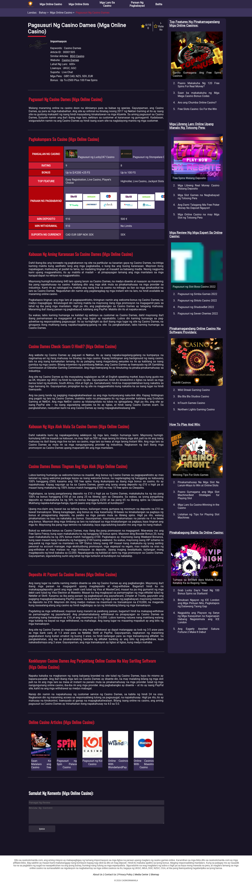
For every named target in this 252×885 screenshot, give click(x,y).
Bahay (42, 12)
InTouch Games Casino (191, 403)
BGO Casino (77, 56)
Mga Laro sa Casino (107, 4)
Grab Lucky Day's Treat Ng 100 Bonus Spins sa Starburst (198, 592)
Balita (158, 4)
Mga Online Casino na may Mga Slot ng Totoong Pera (198, 216)
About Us (97, 874)
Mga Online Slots (79, 4)
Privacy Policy (125, 874)
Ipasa (42, 828)
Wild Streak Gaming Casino (194, 390)
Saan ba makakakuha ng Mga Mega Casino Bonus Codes (198, 94)
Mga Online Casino (51, 4)
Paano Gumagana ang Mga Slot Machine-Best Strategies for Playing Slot (198, 495)
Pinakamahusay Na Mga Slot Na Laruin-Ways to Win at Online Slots (198, 484)
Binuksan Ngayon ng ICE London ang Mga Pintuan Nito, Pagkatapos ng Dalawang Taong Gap (198, 603)
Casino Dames (70, 60)
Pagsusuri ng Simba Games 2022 (197, 294)
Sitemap (155, 874)
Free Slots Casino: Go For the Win (197, 109)
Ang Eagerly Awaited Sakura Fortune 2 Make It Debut (198, 630)
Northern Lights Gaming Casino (196, 409)
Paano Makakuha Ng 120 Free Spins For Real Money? (198, 85)
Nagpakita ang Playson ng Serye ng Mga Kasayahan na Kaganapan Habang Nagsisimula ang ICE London (198, 617)
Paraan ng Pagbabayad (137, 4)
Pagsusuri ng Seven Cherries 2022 (198, 313)
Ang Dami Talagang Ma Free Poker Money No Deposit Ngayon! (198, 206)
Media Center (141, 874)
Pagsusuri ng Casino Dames (92, 12)
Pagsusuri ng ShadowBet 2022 (196, 307)
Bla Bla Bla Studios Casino (193, 396)
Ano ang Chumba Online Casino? (197, 102)
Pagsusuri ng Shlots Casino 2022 (197, 300)
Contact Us (110, 874)
